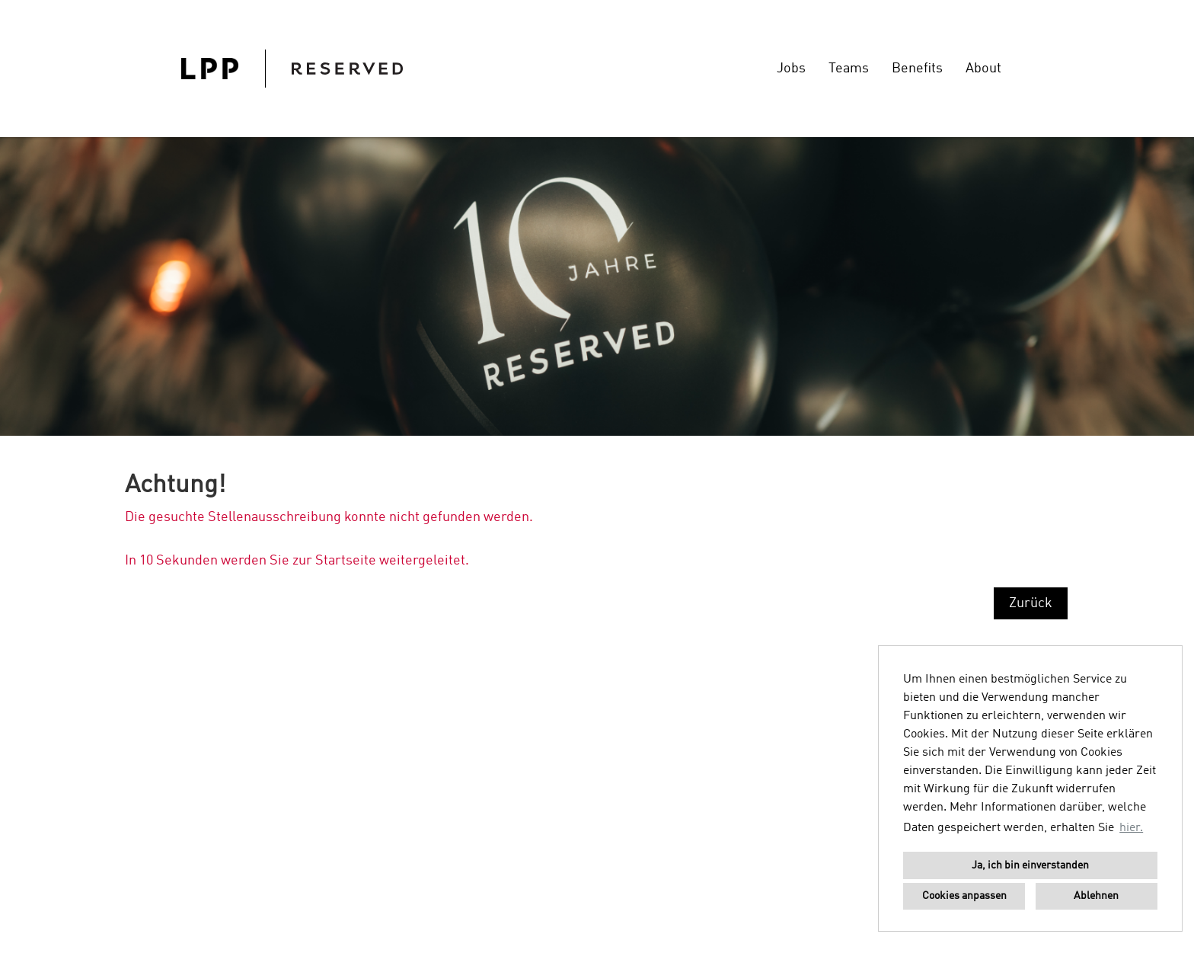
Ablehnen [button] (1096, 896)
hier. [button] (1131, 828)
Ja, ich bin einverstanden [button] (1030, 865)
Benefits (917, 68)
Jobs (791, 68)
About (983, 68)
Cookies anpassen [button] (964, 896)
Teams (848, 68)
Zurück (1030, 603)
